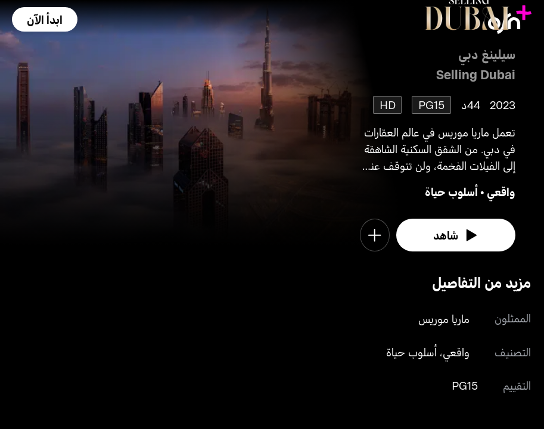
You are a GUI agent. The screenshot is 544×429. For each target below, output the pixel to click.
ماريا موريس (444, 318)
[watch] (455, 235)
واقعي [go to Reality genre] (501, 192)
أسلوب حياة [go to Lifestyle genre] (451, 192)
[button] (44, 19)
